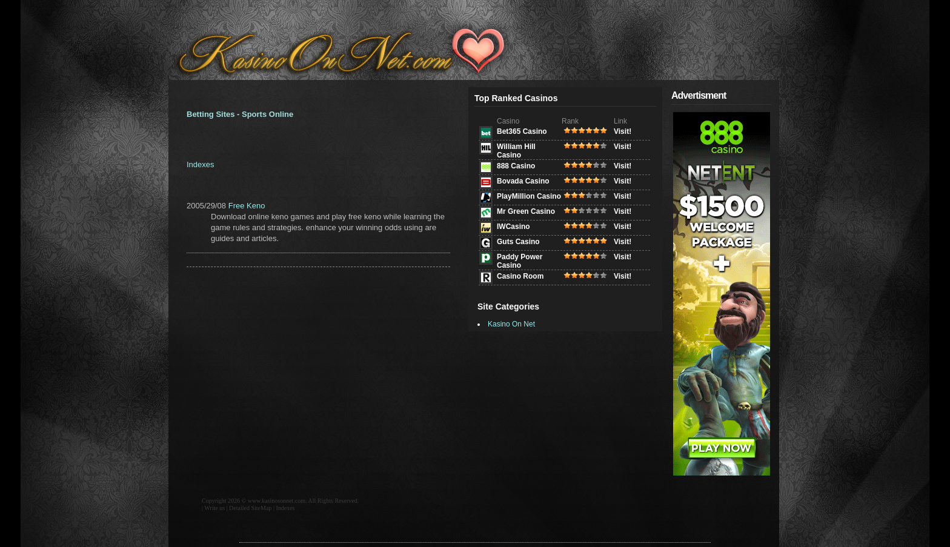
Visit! (622, 131)
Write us (214, 508)
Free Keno (246, 205)
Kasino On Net (511, 324)
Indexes (200, 164)
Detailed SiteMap (250, 508)
